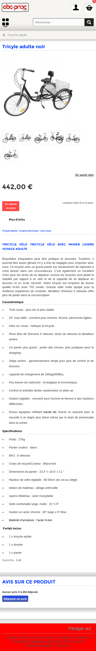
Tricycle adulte (17, 35)
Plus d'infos (17, 219)
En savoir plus (84, 175)
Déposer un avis (15, 599)
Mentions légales (40, 645)
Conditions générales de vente (37, 641)
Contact (12, 637)
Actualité (63, 637)
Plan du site (73, 641)
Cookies (63, 645)
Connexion (81, 637)
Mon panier (89, 8)
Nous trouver (31, 637)
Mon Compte (76, 8)
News (49, 637)
